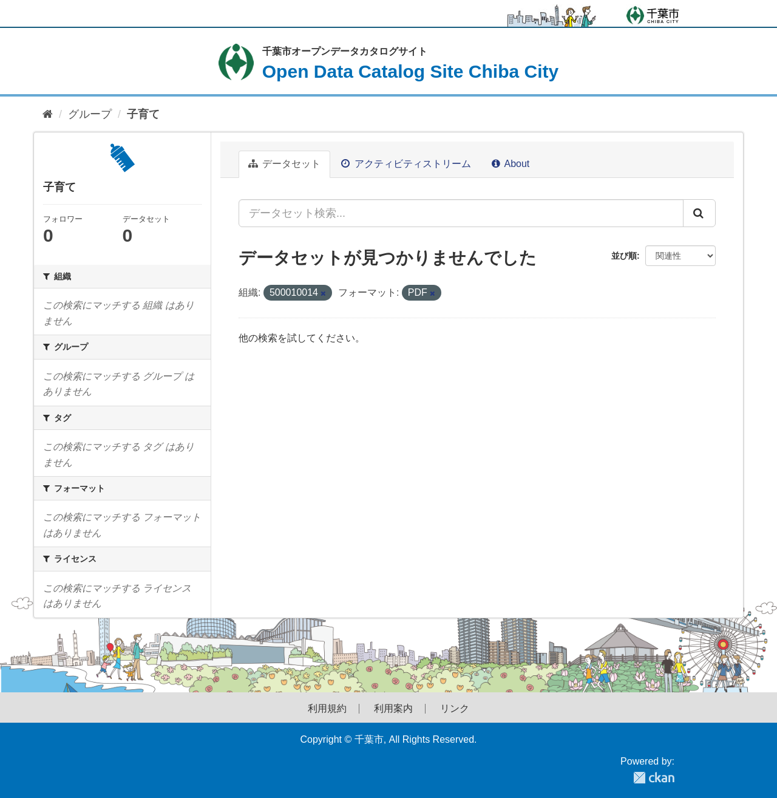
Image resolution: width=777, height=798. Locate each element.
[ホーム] (47, 114)
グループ (90, 114)
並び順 (624, 256)
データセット (284, 164)
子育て (143, 114)
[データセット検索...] (461, 213)
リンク (454, 709)
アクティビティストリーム (405, 164)
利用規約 (327, 709)
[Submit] (699, 213)
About (510, 164)
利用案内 (393, 709)
